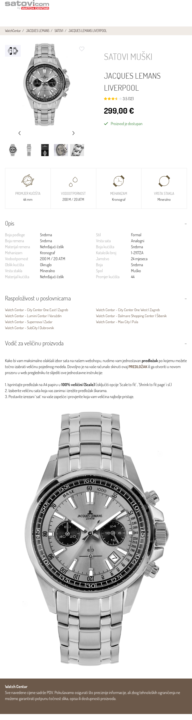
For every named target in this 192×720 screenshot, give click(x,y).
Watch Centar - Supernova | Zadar (30, 327)
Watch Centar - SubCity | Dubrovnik (31, 333)
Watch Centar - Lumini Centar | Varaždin (35, 321)
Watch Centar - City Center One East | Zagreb (38, 315)
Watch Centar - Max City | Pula (118, 327)
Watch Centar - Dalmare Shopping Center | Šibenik (133, 321)
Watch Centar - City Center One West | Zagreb (130, 315)
